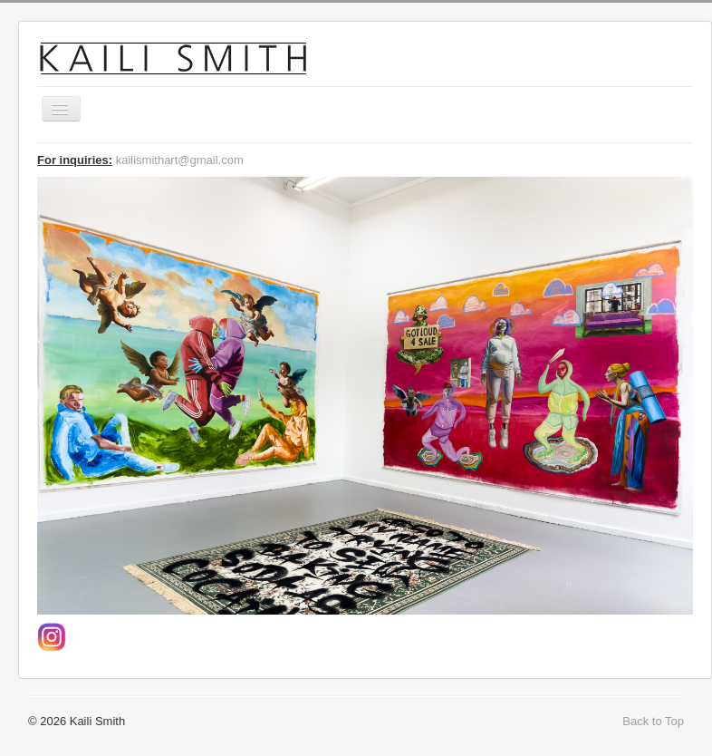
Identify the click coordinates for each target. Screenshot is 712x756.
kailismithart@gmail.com (180, 160)
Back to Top (653, 721)
